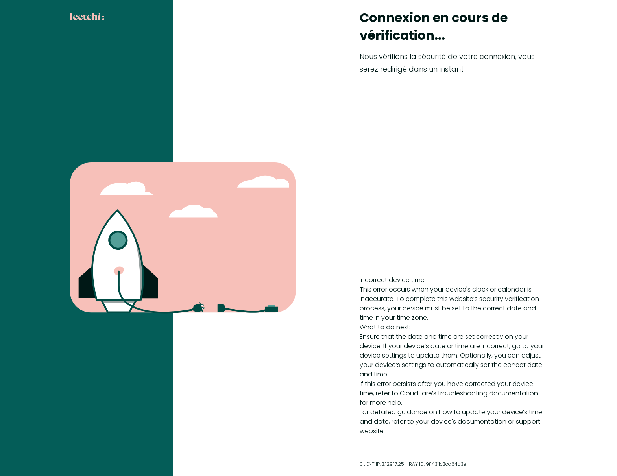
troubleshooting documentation (488, 393)
